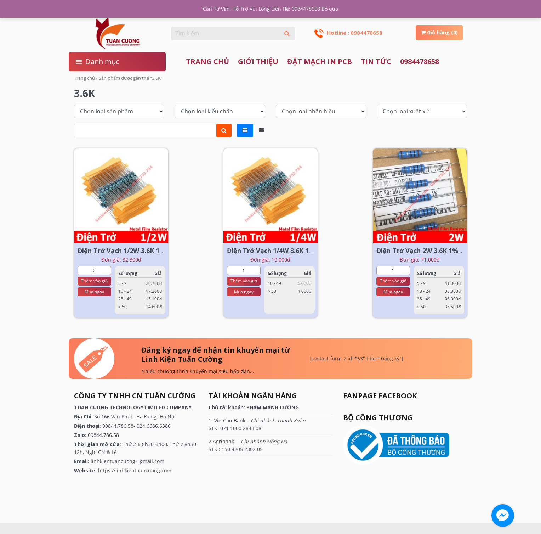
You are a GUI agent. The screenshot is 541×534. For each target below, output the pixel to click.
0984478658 (419, 61)
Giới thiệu (258, 61)
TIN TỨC (376, 61)
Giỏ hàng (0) (439, 32)
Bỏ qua (329, 8)
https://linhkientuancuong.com (134, 470)
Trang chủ (207, 61)
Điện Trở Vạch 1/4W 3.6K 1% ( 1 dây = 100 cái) (297, 250)
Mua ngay (94, 292)
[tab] (245, 130)
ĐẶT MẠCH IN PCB (319, 61)
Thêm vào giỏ (94, 281)
